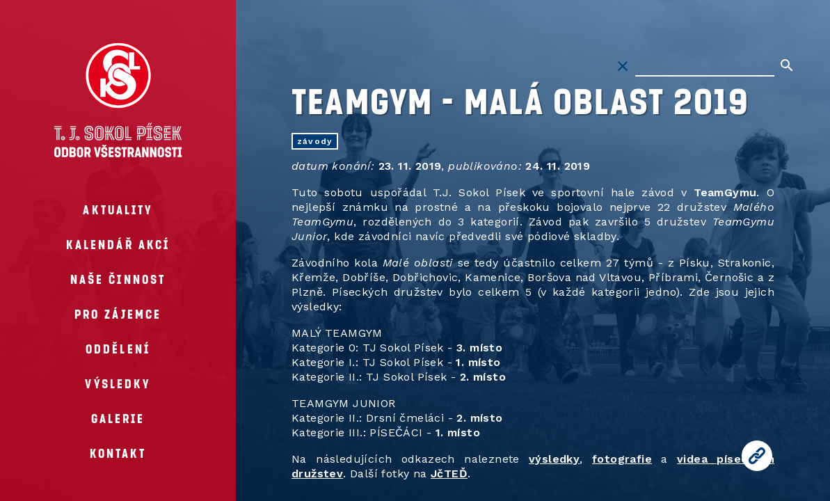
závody (315, 141)
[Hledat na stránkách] (704, 66)
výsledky (554, 459)
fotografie (622, 459)
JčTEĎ (449, 473)
